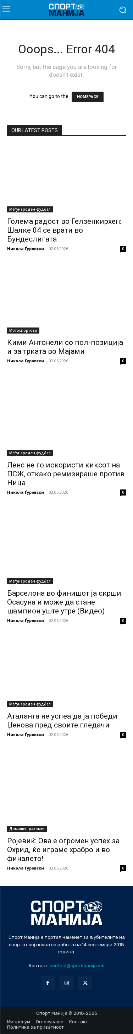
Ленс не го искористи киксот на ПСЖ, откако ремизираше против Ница (65, 474)
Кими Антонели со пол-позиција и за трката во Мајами (65, 347)
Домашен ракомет (27, 828)
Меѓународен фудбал (30, 209)
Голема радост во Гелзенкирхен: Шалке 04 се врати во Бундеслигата (64, 230)
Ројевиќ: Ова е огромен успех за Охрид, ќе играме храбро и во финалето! (63, 850)
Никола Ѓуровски (25, 248)
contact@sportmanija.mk (77, 965)
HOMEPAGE (87, 96)
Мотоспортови (23, 330)
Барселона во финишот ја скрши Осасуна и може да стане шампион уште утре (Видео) (64, 602)
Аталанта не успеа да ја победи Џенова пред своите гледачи (62, 720)
